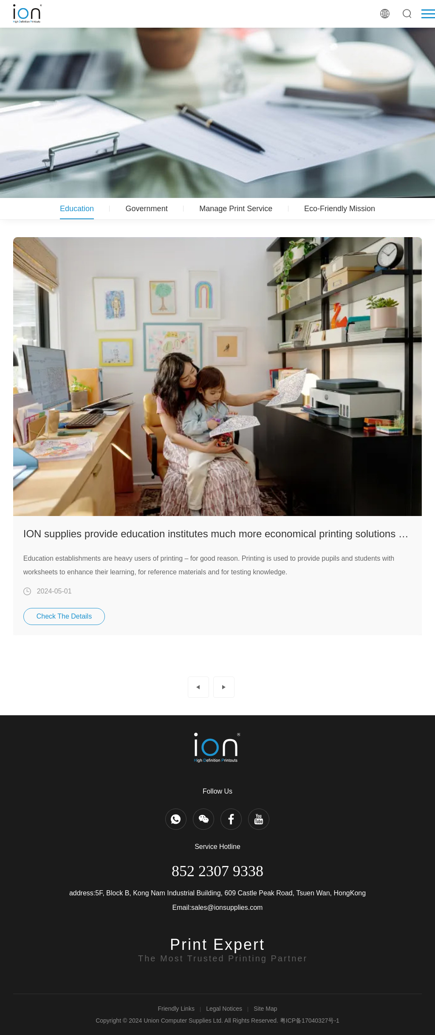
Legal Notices (224, 1008)
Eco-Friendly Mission (339, 208)
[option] (217, 436)
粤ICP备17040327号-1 (309, 1020)
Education (77, 208)
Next (223, 687)
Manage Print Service (235, 208)
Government (147, 208)
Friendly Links (176, 1008)
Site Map (265, 1008)
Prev (198, 687)
